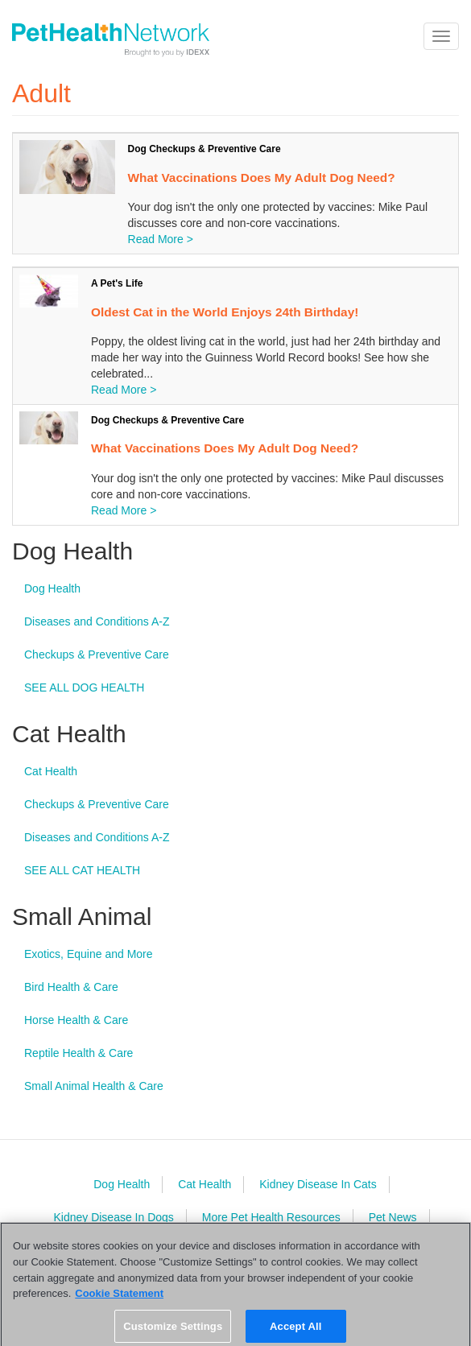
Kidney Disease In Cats (318, 1184)
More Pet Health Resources (271, 1217)
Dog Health (52, 588)
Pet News (393, 1217)
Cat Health (50, 771)
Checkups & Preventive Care (96, 654)
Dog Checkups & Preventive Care (204, 149)
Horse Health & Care (76, 1020)
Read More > (160, 239)
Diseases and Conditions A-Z (97, 621)
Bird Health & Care (71, 987)
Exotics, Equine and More (88, 954)
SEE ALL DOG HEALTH (84, 687)
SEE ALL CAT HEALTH (82, 870)
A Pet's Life (117, 283)
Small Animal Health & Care (93, 1086)
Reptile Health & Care (78, 1053)
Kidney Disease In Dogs (113, 1217)
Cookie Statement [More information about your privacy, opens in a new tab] (119, 1299)
